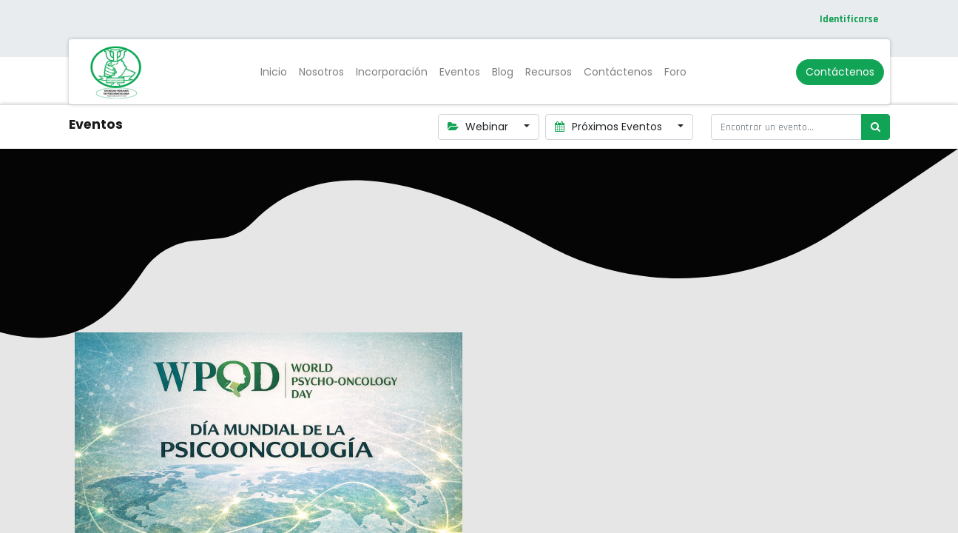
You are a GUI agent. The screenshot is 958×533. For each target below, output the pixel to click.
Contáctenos (840, 71)
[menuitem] (273, 72)
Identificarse (849, 19)
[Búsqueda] (875, 127)
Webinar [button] (480, 126)
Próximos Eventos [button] (610, 126)
